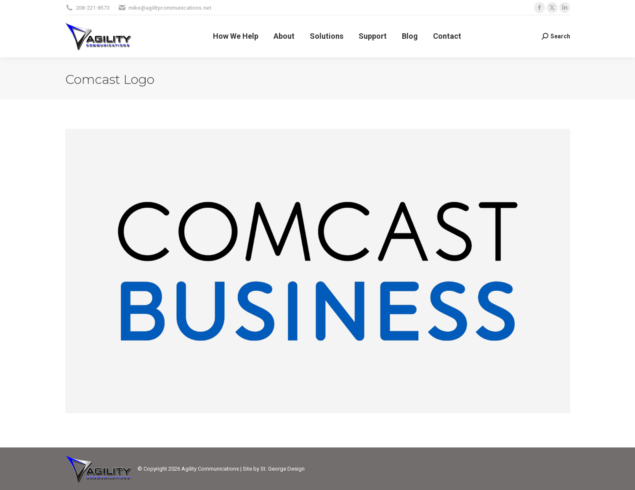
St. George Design (282, 469)
